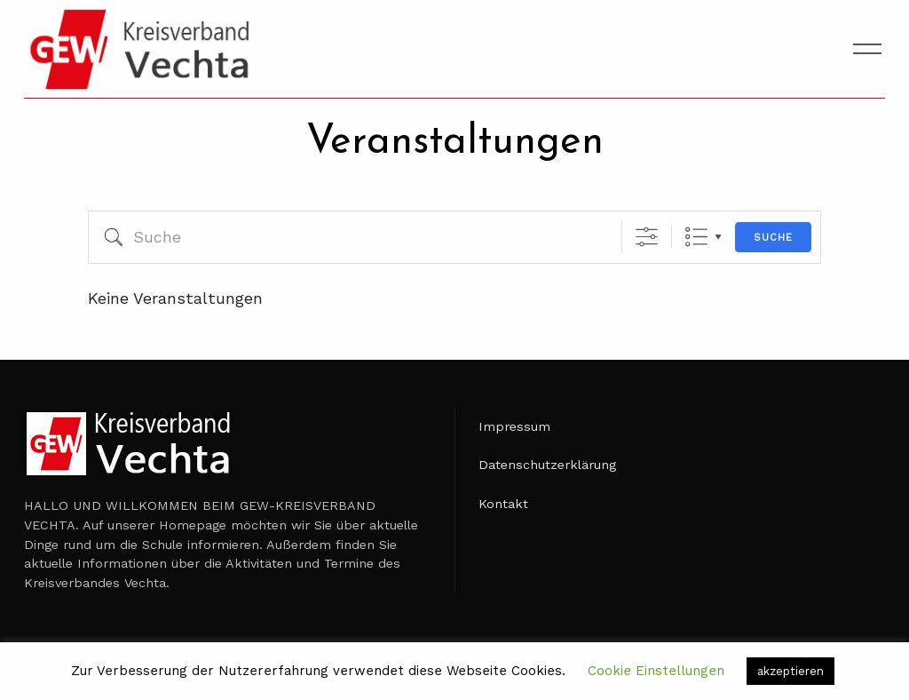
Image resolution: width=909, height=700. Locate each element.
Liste (696, 237)
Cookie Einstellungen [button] (656, 671)
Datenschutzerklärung (547, 464)
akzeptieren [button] (790, 671)
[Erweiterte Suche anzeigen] (647, 237)
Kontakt (503, 504)
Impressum (514, 426)
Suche (773, 237)
